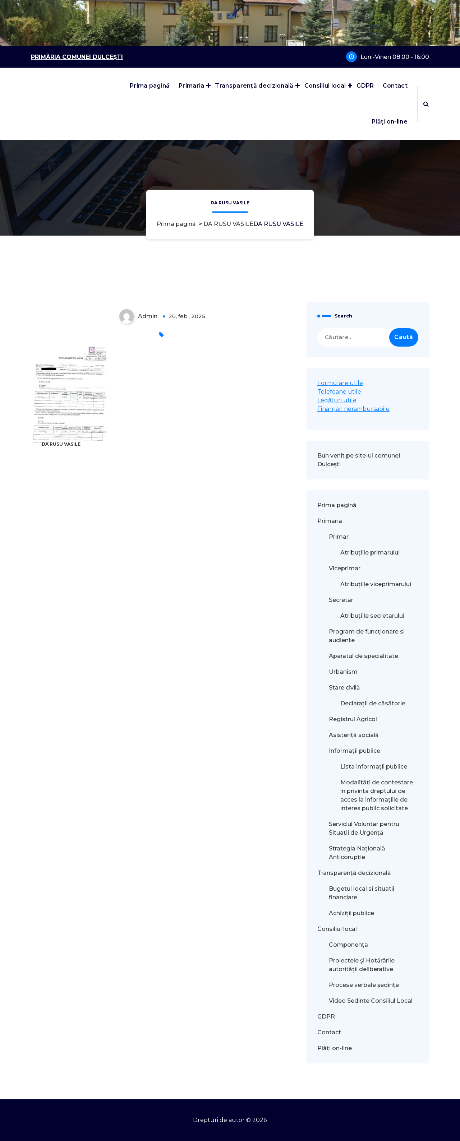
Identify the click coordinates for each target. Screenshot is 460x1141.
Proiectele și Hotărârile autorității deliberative (362, 965)
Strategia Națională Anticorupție (357, 853)
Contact (395, 85)
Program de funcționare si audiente (367, 636)
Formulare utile (340, 383)
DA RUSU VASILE (228, 224)
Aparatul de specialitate (363, 656)
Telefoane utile (339, 391)
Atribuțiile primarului (370, 552)
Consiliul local (325, 85)
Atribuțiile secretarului (372, 615)
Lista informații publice (373, 766)
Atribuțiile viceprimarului (375, 584)
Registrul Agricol (353, 719)
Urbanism (343, 671)
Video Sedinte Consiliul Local (371, 1000)
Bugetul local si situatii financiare (361, 893)
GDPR (365, 85)
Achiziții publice (351, 913)
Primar (339, 536)
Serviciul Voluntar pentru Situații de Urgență (364, 828)
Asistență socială (354, 735)
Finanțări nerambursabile (353, 408)
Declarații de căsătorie (372, 703)
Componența (348, 944)
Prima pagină (150, 85)
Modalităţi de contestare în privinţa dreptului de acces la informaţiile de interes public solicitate (376, 795)
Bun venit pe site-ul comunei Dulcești (358, 460)
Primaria (191, 85)
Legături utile (336, 400)
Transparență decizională (254, 85)
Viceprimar (344, 568)
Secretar (341, 600)
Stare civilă (344, 687)
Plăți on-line (390, 121)
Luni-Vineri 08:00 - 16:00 (394, 57)
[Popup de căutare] (426, 104)
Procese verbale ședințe (364, 985)
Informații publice (354, 750)
